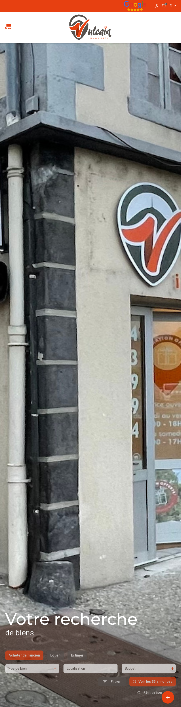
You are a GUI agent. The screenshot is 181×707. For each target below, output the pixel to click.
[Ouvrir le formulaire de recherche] (112, 692)
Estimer (77, 666)
